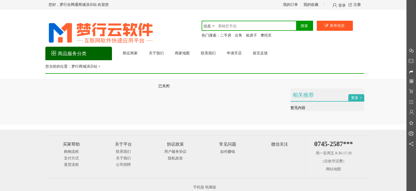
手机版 (198, 187)
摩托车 (266, 35)
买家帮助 (71, 144)
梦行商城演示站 (84, 66)
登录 (342, 5)
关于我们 (123, 158)
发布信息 (337, 26)
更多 (354, 98)
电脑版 (210, 187)
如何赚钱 (227, 152)
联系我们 (123, 152)
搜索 (304, 26)
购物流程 (71, 152)
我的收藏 (311, 5)
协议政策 (175, 144)
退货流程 (71, 165)
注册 (357, 5)
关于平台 (123, 144)
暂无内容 (298, 108)
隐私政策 (175, 158)
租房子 (251, 35)
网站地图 (333, 169)
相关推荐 (303, 95)
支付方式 (71, 158)
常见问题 (227, 144)
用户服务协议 (175, 152)
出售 (238, 35)
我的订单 (290, 5)
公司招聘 (123, 165)
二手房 (225, 35)
